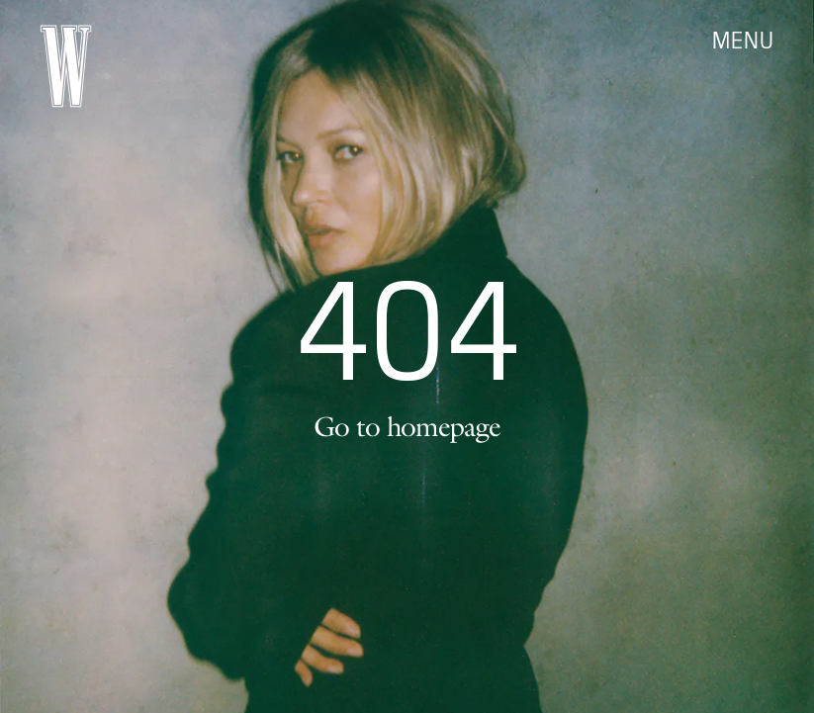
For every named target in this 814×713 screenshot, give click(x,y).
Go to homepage (406, 426)
